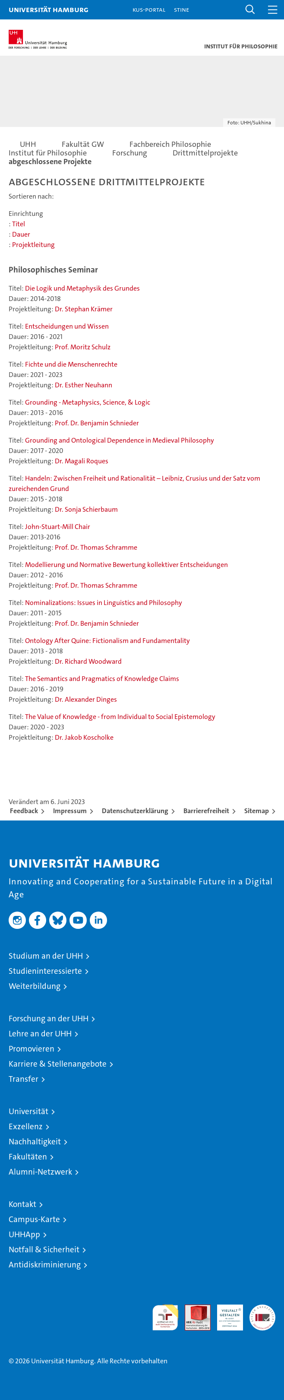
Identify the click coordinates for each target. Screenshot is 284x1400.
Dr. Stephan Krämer (84, 309)
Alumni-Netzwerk (40, 1171)
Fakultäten (28, 1156)
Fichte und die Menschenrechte (71, 364)
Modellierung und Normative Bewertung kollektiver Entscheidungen (126, 564)
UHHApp (24, 1234)
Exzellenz (26, 1126)
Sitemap (256, 810)
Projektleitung (33, 244)
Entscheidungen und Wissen (67, 326)
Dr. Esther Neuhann (83, 385)
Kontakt (22, 1204)
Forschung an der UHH (48, 1018)
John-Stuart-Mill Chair (57, 526)
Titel (18, 223)
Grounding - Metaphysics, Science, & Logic (87, 402)
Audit (193, 1309)
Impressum (70, 810)
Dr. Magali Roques (81, 461)
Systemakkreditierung (262, 1309)
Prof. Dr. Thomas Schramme (96, 547)
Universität (28, 1111)
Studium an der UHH (46, 955)
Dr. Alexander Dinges (86, 699)
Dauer (21, 234)
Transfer (23, 1079)
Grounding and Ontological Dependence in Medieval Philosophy (119, 440)
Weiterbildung (34, 986)
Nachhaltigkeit (35, 1141)
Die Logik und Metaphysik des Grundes (82, 288)
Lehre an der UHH (40, 1033)
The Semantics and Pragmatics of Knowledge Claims (102, 678)
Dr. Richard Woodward (88, 661)
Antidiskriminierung (45, 1264)
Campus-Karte (34, 1219)
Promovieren (31, 1048)
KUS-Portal (149, 9)
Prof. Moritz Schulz (82, 347)
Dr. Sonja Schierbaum (86, 509)
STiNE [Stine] (181, 9)
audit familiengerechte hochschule (165, 1317)
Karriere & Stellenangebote (58, 1063)
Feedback (24, 810)
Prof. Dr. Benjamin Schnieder (97, 423)
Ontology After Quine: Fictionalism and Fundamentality (107, 640)
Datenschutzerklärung (135, 810)
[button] (250, 9)
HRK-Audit (225, 1314)
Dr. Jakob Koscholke (84, 737)
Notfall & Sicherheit (44, 1249)
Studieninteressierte (45, 971)
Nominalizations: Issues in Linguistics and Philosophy (103, 602)
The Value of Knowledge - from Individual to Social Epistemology (120, 716)
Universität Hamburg (48, 9)
